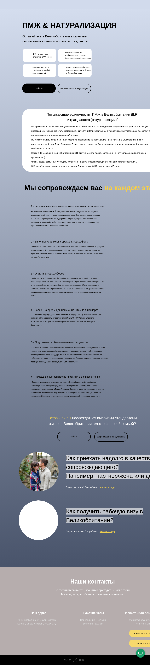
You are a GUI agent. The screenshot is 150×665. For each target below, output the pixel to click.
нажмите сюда (107, 487)
